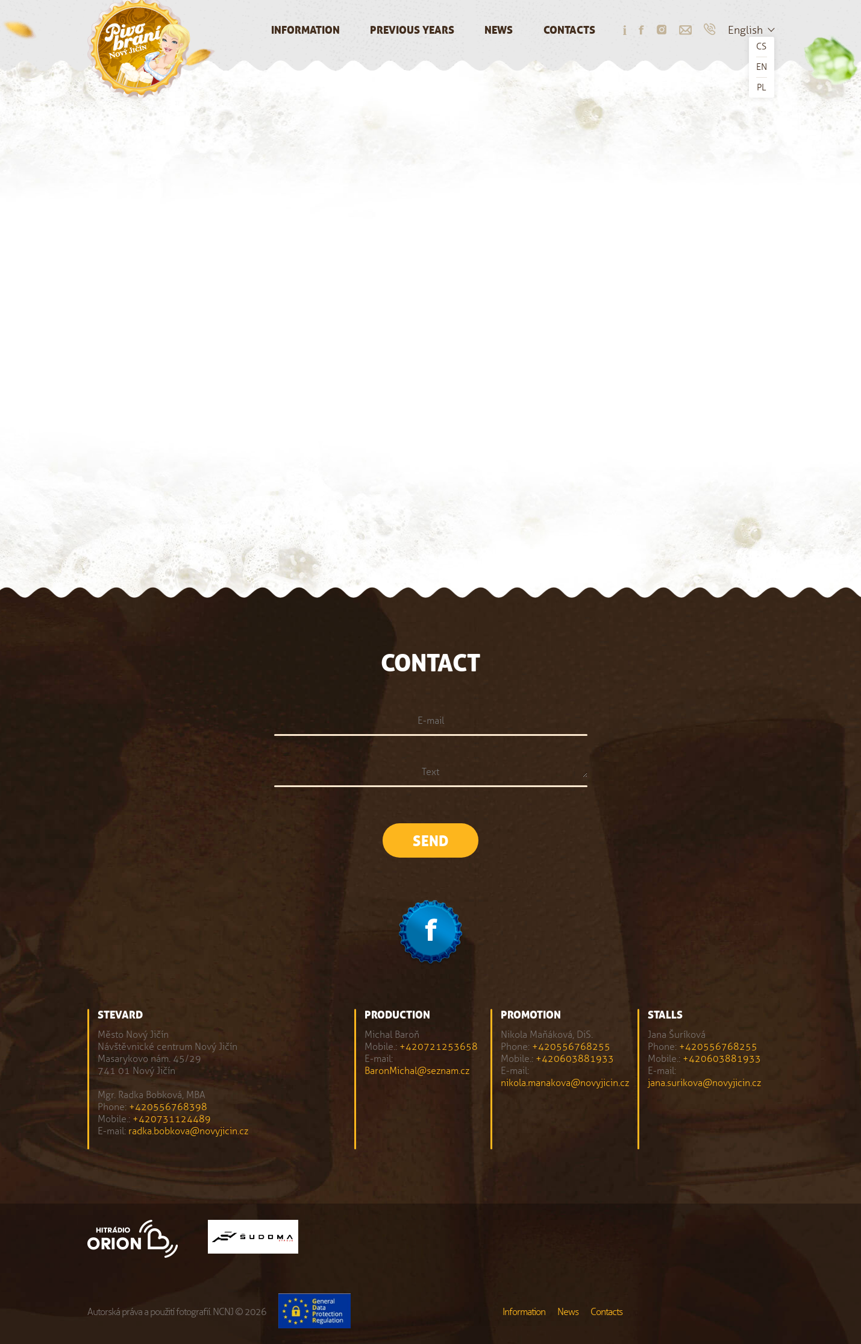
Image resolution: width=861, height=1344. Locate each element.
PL (761, 87)
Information (305, 30)
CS (761, 46)
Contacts (569, 30)
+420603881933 (575, 1058)
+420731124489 (172, 1119)
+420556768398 (168, 1107)
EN (761, 66)
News (498, 30)
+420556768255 (571, 1046)
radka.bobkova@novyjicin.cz (188, 1131)
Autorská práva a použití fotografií (148, 1311)
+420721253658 (438, 1046)
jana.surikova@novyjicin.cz (704, 1082)
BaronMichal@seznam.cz (417, 1070)
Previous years (412, 30)
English (745, 30)
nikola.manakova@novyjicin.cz (565, 1082)
